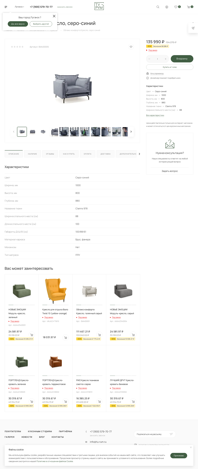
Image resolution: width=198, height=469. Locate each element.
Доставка (106, 154)
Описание (14, 154)
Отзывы (50, 154)
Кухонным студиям (40, 431)
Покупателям (13, 431)
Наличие (32, 154)
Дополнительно (128, 154)
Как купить (69, 154)
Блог (42, 437)
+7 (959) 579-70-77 (41, 7)
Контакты (58, 437)
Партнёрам (65, 431)
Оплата (87, 154)
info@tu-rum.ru (98, 441)
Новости (27, 437)
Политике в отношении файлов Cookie (55, 461)
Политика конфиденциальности (154, 445)
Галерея (10, 437)
